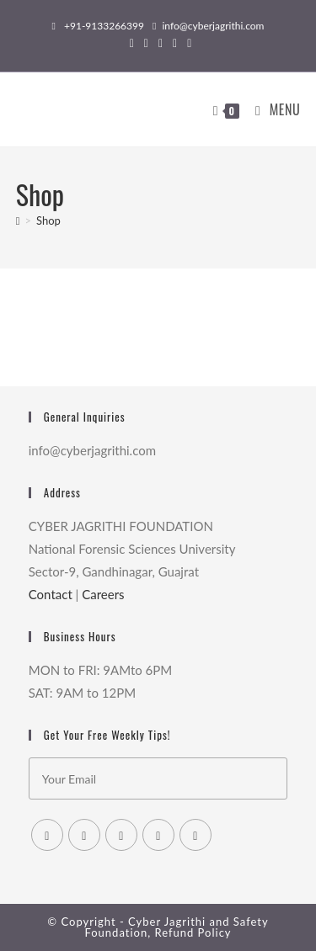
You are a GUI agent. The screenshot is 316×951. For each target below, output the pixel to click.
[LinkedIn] (158, 835)
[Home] (18, 220)
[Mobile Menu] (271, 109)
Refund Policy (192, 932)
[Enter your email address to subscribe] (158, 778)
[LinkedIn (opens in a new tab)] (175, 42)
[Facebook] (84, 835)
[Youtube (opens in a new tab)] (186, 42)
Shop (48, 220)
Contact (50, 594)
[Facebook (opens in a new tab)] (146, 42)
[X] (47, 835)
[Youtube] (195, 835)
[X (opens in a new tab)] (132, 42)
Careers (103, 594)
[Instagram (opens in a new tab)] (160, 42)
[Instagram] (121, 835)
